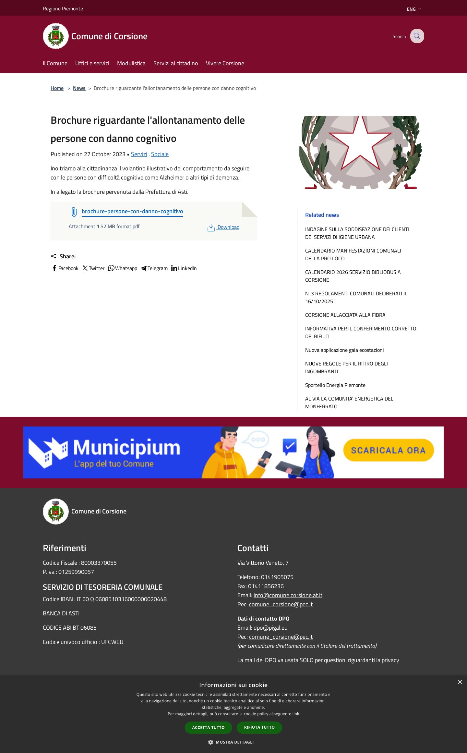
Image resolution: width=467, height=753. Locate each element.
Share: (63, 256)
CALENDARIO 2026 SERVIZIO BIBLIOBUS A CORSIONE (353, 276)
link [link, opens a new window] (296, 714)
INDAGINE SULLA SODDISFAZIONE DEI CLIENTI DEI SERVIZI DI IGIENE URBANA (357, 233)
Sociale (160, 154)
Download (222, 227)
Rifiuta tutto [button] (259, 727)
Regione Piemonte (63, 8)
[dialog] (233, 714)
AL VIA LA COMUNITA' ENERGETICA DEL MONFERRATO (349, 402)
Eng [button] (415, 9)
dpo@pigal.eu (271, 627)
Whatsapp (122, 268)
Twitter (93, 268)
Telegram (154, 268)
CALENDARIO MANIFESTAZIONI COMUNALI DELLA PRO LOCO (353, 254)
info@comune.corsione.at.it (288, 595)
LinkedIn (183, 268)
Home (57, 88)
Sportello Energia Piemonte (335, 385)
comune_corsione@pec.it (281, 604)
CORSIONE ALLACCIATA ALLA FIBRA (345, 315)
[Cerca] (416, 36)
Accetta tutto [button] (208, 727)
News (79, 88)
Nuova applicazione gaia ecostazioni (344, 350)
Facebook (64, 268)
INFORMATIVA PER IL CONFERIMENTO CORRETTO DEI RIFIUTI (360, 332)
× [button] (459, 682)
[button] (233, 742)
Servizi (139, 154)
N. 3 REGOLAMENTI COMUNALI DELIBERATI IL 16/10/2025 (356, 297)
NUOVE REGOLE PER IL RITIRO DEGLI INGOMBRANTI (346, 367)
